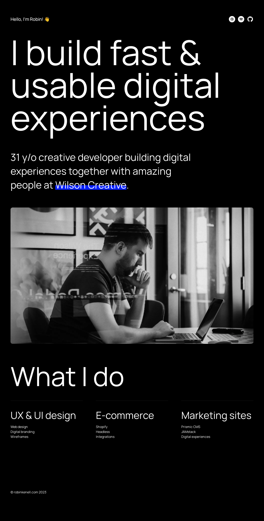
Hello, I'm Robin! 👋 (30, 19)
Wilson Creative (90, 184)
